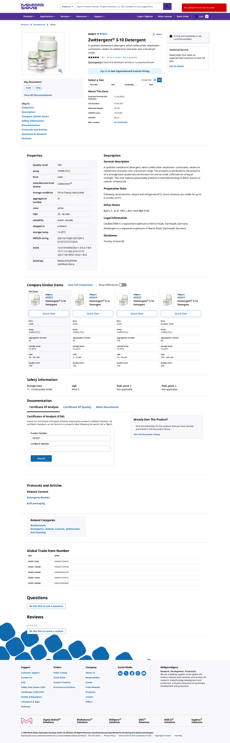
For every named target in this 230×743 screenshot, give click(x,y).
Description (28, 112)
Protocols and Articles (34, 129)
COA (28, 87)
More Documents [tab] (107, 407)
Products (25, 24)
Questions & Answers (34, 134)
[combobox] (116, 6)
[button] (145, 16)
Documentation (31, 125)
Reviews (27, 138)
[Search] (167, 6)
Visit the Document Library (146, 434)
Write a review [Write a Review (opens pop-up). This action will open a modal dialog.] (114, 57)
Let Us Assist (176, 66)
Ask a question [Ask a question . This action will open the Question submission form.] (130, 57)
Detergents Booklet (38, 497)
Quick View (49, 313)
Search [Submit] (41, 458)
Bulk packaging (36, 503)
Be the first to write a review (47, 632)
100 (59, 165)
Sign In (103, 71)
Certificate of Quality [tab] (77, 407)
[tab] (27, 24)
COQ (38, 87)
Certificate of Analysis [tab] (44, 407)
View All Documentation (38, 95)
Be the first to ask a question (46, 606)
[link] (35, 673)
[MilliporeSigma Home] (32, 6)
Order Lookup (165, 16)
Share (157, 34)
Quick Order (183, 16)
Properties (28, 107)
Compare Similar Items (35, 116)
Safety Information (33, 120)
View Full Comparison (80, 284)
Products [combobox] (66, 6)
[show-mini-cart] (201, 16)
